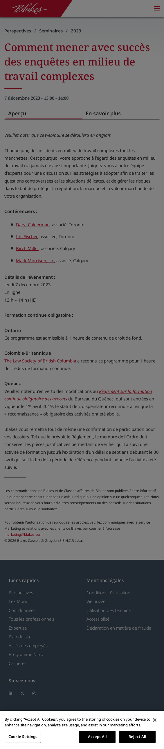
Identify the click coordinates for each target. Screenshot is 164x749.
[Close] (154, 720)
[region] (82, 730)
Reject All (137, 736)
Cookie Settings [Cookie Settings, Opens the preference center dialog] (22, 736)
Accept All (97, 736)
